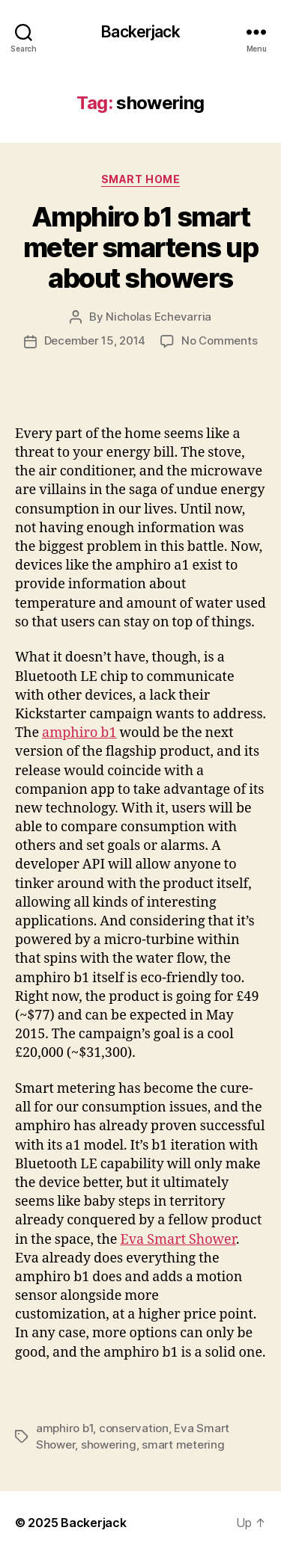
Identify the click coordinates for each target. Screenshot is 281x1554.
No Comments (219, 340)
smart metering (183, 1444)
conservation (134, 1428)
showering (108, 1444)
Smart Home (140, 179)
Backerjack (140, 32)
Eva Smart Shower (177, 1239)
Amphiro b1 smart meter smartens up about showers (141, 247)
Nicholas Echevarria (158, 316)
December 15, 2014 (95, 340)
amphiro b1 (79, 732)
